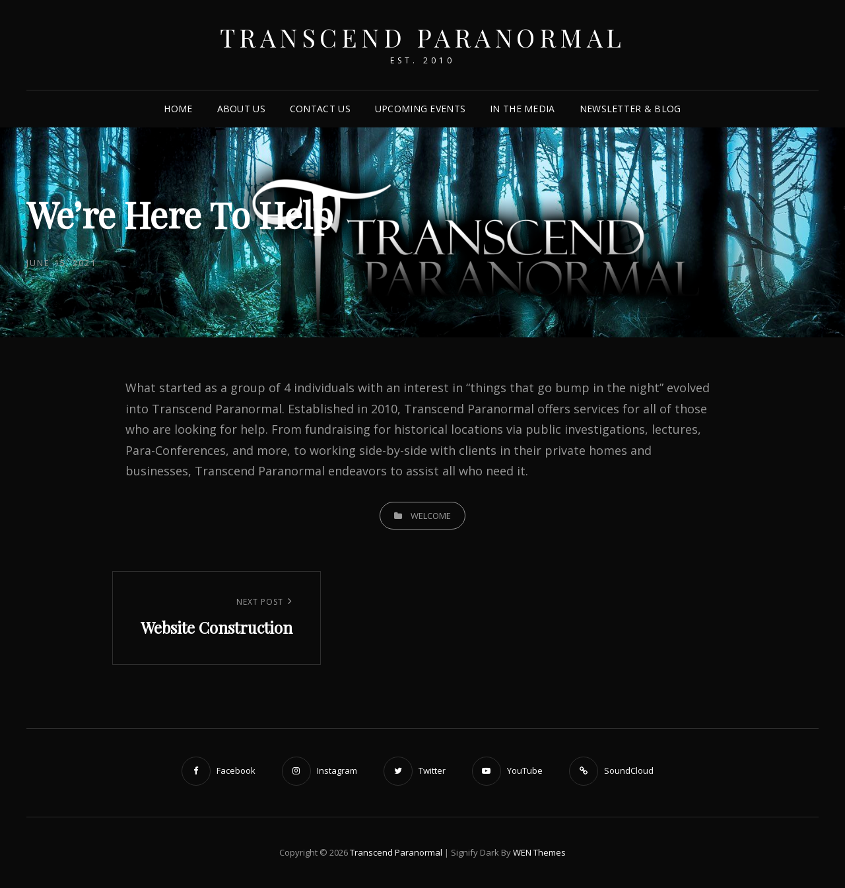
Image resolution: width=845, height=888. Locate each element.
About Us (241, 108)
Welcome (431, 516)
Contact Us (320, 108)
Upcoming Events (420, 108)
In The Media (522, 108)
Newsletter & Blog (630, 108)
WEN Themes (539, 852)
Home (178, 108)
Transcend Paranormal (423, 37)
